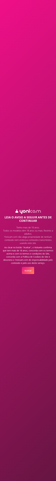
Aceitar (28, 270)
